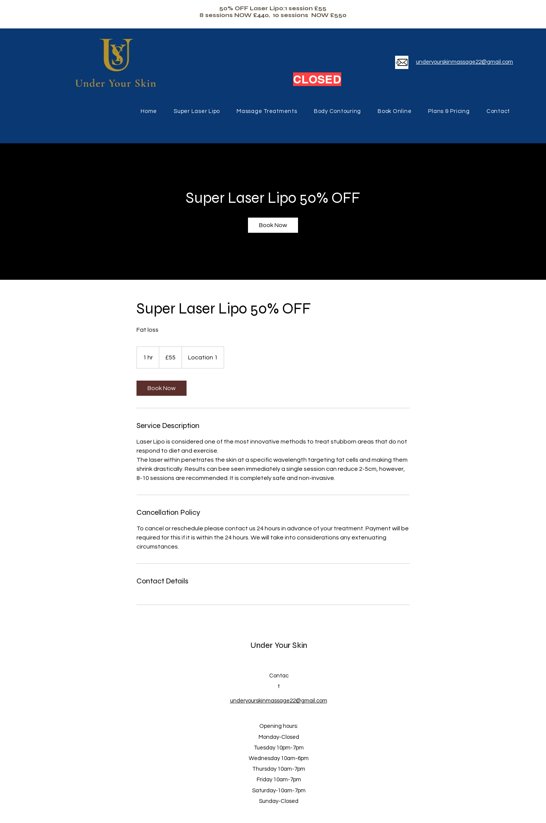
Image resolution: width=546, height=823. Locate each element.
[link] (273, 225)
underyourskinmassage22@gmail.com (464, 62)
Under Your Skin (278, 645)
